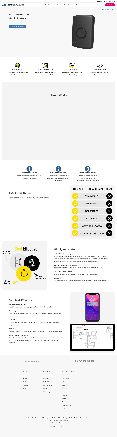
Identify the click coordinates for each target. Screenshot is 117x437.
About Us (99, 1)
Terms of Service (85, 418)
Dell (63, 382)
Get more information (17, 27)
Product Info (105, 9)
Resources (79, 5)
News (105, 1)
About (25, 378)
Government (46, 378)
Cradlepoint (65, 378)
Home (25, 375)
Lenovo (64, 392)
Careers (112, 1)
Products (57, 5)
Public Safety (46, 392)
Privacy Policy (62, 418)
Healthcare (46, 382)
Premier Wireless (67, 375)
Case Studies (68, 5)
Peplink (64, 398)
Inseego (64, 388)
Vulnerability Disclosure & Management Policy (41, 418)
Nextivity (64, 395)
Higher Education (48, 385)
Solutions (48, 5)
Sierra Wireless (66, 405)
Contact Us (110, 5)
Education (45, 375)
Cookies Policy (73, 418)
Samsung (64, 402)
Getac (63, 385)
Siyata (63, 409)
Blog (24, 382)
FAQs (113, 9)
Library (45, 388)
